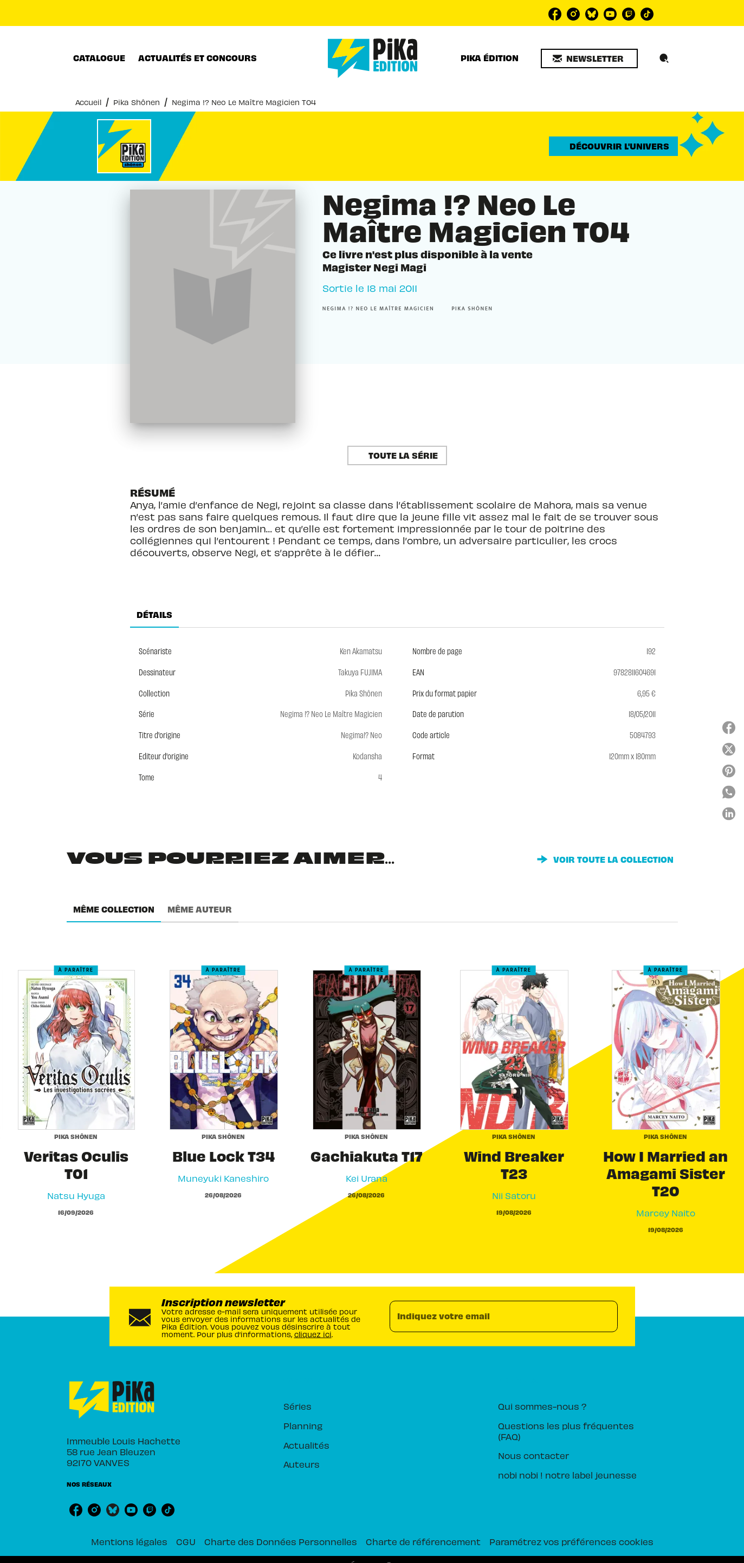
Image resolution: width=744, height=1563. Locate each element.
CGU (186, 1541)
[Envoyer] (605, 1316)
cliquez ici (313, 1333)
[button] (589, 58)
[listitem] (555, 14)
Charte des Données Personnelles (280, 1541)
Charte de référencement (423, 1541)
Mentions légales (129, 1541)
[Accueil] (372, 58)
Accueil (88, 102)
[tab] (99, 58)
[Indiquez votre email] (490, 1316)
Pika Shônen (136, 102)
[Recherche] (664, 58)
